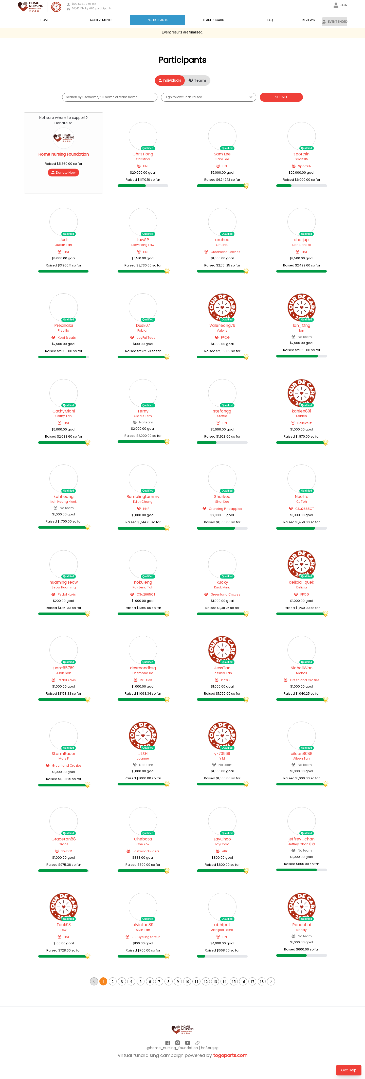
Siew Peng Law (142, 245)
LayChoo (222, 839)
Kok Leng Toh (143, 587)
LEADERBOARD (213, 20)
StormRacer (64, 754)
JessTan (222, 668)
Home (45, 20)
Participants (157, 20)
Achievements (101, 20)
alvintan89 (143, 925)
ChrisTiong (143, 154)
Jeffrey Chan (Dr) (301, 844)
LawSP (143, 240)
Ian (301, 330)
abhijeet (222, 925)
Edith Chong (143, 501)
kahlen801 (301, 411)
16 (243, 981)
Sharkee (222, 497)
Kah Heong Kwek (63, 501)
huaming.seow (63, 582)
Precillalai (63, 325)
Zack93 (64, 925)
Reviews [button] (308, 20)
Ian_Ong (301, 325)
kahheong (63, 497)
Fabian (143, 330)
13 (215, 981)
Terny (143, 411)
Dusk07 (143, 325)
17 (252, 981)
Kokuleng (143, 582)
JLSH (143, 754)
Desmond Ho (143, 673)
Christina (143, 159)
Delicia (301, 587)
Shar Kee (222, 501)
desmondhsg (143, 668)
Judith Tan (63, 245)
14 (224, 981)
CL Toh (301, 501)
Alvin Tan (143, 930)
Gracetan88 (63, 839)
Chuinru (222, 245)
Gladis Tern (143, 416)
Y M (222, 758)
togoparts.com (230, 1055)
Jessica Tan (222, 673)
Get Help (348, 1070)
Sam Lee (222, 154)
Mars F (64, 758)
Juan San (63, 673)
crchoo (222, 240)
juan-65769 (64, 668)
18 (262, 981)
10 (187, 981)
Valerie (222, 330)
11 (196, 981)
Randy (301, 930)
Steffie (222, 416)
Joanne (143, 758)
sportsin (301, 154)
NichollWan (301, 668)
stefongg (222, 411)
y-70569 (222, 754)
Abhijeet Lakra (222, 930)
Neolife (301, 497)
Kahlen (301, 416)
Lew (63, 930)
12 (206, 981)
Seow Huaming (63, 587)
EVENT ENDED (334, 22)
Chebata (143, 839)
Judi (63, 240)
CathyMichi (63, 411)
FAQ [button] (270, 20)
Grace (63, 844)
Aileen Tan (301, 758)
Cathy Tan (63, 416)
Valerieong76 (222, 325)
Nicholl (301, 673)
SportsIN (301, 159)
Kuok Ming (222, 587)
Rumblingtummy (142, 497)
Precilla (63, 330)
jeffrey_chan (302, 839)
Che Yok (142, 844)
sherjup (301, 240)
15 (234, 981)
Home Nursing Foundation (63, 154)
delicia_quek (301, 582)
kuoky (222, 582)
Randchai (301, 925)
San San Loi (301, 245)
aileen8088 (302, 754)
